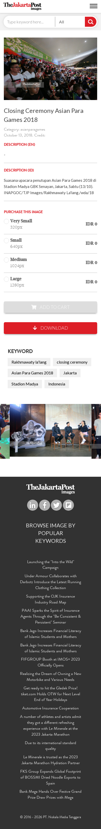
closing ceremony (72, 361)
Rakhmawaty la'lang (29, 361)
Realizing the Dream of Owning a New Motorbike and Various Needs (50, 677)
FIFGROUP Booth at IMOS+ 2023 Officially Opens (50, 663)
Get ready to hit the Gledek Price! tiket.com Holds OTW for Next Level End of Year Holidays (50, 694)
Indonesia (56, 383)
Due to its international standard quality (50, 746)
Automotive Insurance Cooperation (50, 709)
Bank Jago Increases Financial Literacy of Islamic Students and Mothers (50, 634)
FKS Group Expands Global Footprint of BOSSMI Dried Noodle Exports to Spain (50, 778)
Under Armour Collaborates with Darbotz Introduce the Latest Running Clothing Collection (50, 582)
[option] (51, 430)
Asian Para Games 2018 (32, 372)
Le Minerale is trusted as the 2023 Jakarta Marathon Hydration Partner (50, 760)
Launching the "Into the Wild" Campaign (50, 565)
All (61, 21)
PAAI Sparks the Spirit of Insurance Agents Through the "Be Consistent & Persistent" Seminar (50, 617)
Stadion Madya (25, 383)
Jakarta (70, 372)
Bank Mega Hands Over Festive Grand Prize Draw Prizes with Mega (50, 795)
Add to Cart (50, 307)
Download (50, 328)
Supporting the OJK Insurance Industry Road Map (50, 600)
